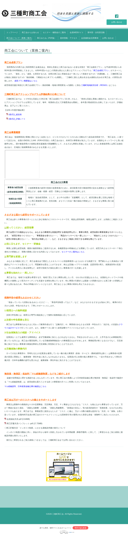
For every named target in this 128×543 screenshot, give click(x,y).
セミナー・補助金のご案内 (54, 32)
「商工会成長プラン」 (101, 70)
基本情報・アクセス (68, 38)
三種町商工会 (58, 514)
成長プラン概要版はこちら (25, 81)
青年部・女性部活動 (96, 32)
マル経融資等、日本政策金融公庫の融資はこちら (25, 386)
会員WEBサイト (77, 32)
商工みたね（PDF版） (46, 38)
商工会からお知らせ (30, 32)
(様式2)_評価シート (17, 119)
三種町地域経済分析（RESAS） (95, 85)
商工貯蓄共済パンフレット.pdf (20, 423)
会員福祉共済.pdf (14, 419)
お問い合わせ (116, 22)
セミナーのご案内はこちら (73, 252)
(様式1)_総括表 (15, 114)
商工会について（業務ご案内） (19, 38)
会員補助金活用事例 (89, 38)
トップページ (12, 32)
